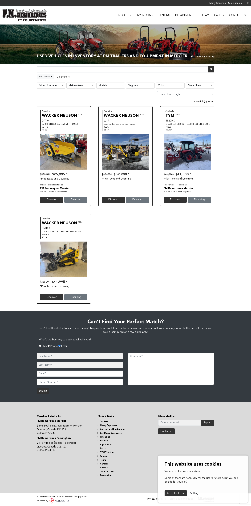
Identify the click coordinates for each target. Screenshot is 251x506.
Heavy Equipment (107, 425)
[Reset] (63, 77)
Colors (162, 85)
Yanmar (102, 456)
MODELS (124, 15)
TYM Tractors (105, 452)
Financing (75, 199)
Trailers (102, 422)
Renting (164, 15)
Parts (101, 448)
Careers (102, 464)
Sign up (207, 422)
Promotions (105, 475)
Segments (134, 85)
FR (247, 3)
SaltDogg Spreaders (109, 433)
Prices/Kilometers (49, 85)
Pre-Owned (46, 76)
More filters (194, 85)
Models (102, 85)
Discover (51, 199)
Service (102, 441)
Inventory (145, 15)
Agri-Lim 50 (104, 445)
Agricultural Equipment (111, 429)
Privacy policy (155, 499)
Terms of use (105, 472)
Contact (103, 468)
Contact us (166, 431)
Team (205, 15)
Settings (194, 493)
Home (196, 56)
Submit (43, 391)
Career (219, 15)
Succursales (235, 3)
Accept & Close (176, 493)
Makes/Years (76, 85)
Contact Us (237, 15)
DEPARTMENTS (186, 15)
